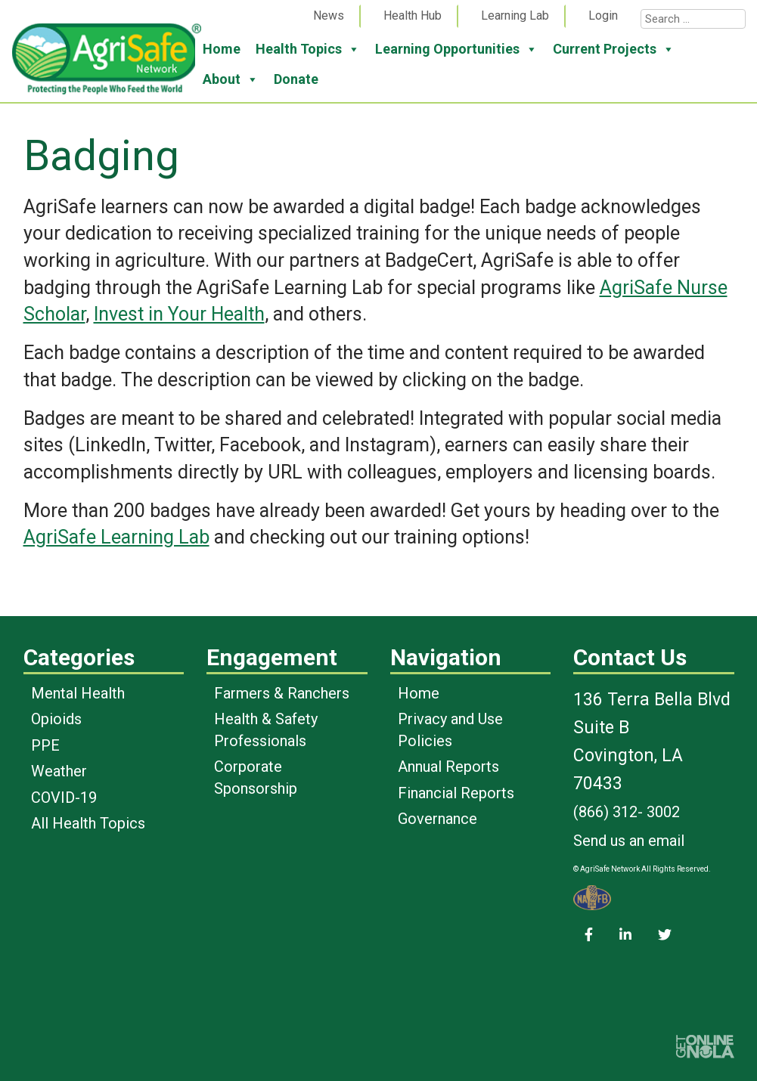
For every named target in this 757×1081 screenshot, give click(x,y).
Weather (59, 771)
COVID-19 (64, 797)
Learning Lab (515, 15)
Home (221, 49)
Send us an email (628, 841)
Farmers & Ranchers (281, 693)
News (328, 15)
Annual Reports (448, 766)
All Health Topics (88, 823)
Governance (437, 819)
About (231, 79)
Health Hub (412, 15)
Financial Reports (456, 793)
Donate (296, 79)
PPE (45, 745)
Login (603, 15)
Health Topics (308, 49)
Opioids (56, 719)
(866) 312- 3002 (626, 812)
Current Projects (614, 49)
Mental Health (78, 693)
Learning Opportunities (456, 49)
